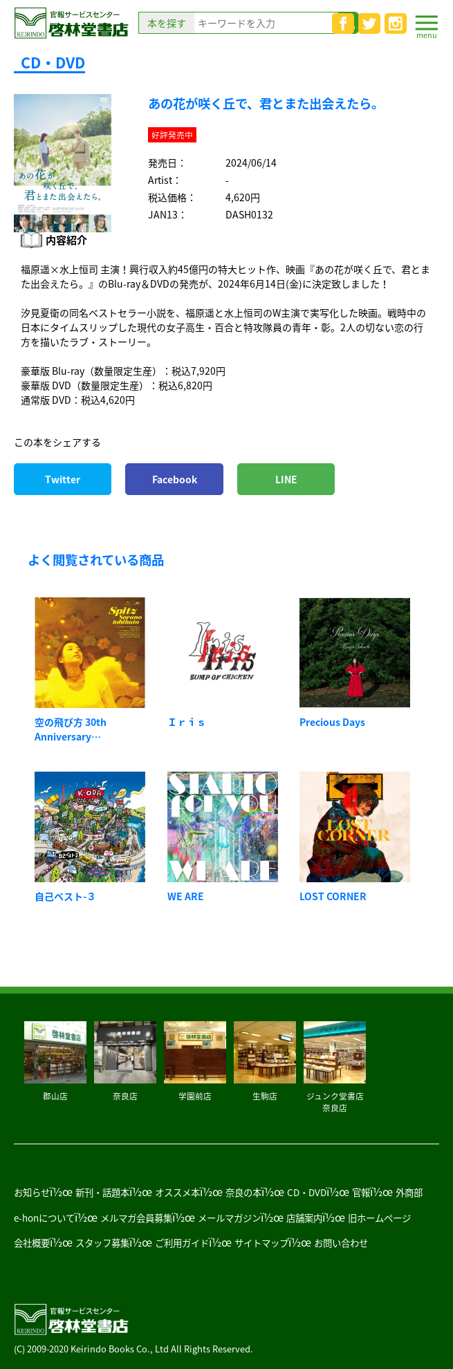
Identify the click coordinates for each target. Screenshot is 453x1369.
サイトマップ (261, 1242)
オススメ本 (177, 1192)
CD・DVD (306, 1192)
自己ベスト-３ (65, 896)
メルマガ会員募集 (136, 1217)
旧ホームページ (379, 1217)
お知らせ (32, 1192)
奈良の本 (243, 1192)
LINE (286, 479)
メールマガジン (229, 1217)
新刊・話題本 (102, 1192)
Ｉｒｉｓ (186, 722)
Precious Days (332, 722)
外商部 (409, 1192)
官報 (361, 1192)
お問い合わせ (341, 1242)
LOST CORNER (333, 896)
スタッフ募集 (102, 1242)
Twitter (62, 479)
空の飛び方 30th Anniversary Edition (71, 736)
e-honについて (44, 1217)
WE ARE (185, 896)
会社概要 (32, 1242)
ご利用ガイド (182, 1242)
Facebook (174, 479)
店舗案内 (304, 1217)
